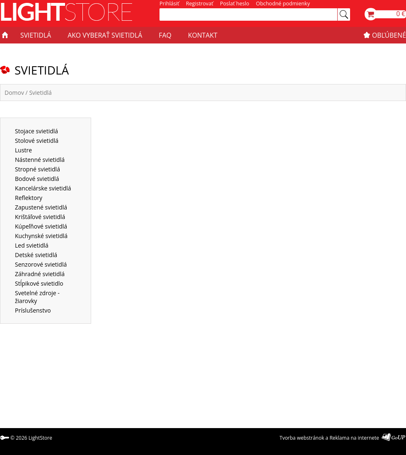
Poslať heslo (234, 3)
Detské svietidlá (36, 255)
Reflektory (28, 198)
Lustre (23, 150)
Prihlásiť (169, 3)
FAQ (165, 35)
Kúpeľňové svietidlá (41, 226)
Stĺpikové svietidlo (39, 283)
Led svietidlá (31, 245)
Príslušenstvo (33, 310)
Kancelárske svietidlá (43, 188)
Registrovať (199, 3)
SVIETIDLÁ (35, 35)
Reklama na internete (354, 437)
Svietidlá (40, 92)
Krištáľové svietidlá (40, 217)
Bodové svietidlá (37, 179)
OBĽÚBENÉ (389, 35)
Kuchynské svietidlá (41, 236)
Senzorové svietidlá (41, 264)
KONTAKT (203, 35)
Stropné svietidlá (37, 169)
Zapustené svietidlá (41, 207)
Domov (14, 92)
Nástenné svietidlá (40, 160)
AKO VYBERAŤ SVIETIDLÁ (105, 35)
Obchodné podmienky (283, 3)
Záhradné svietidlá (40, 274)
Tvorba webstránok (302, 437)
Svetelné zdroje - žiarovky (37, 297)
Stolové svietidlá (36, 140)
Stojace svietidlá (36, 131)
